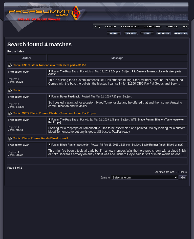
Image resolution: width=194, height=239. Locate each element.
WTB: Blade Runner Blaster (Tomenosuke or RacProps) (59, 113)
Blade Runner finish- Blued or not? (45, 138)
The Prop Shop (69, 71)
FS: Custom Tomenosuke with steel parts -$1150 (54, 65)
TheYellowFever (18, 71)
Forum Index (15, 51)
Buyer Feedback (69, 96)
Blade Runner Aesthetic (74, 144)
